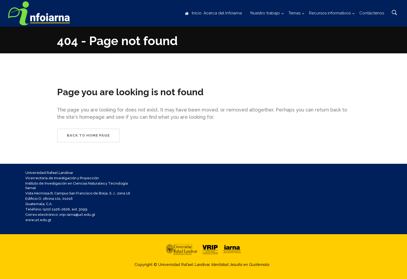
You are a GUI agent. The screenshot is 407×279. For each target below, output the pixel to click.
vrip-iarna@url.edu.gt (77, 215)
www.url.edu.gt (38, 220)
